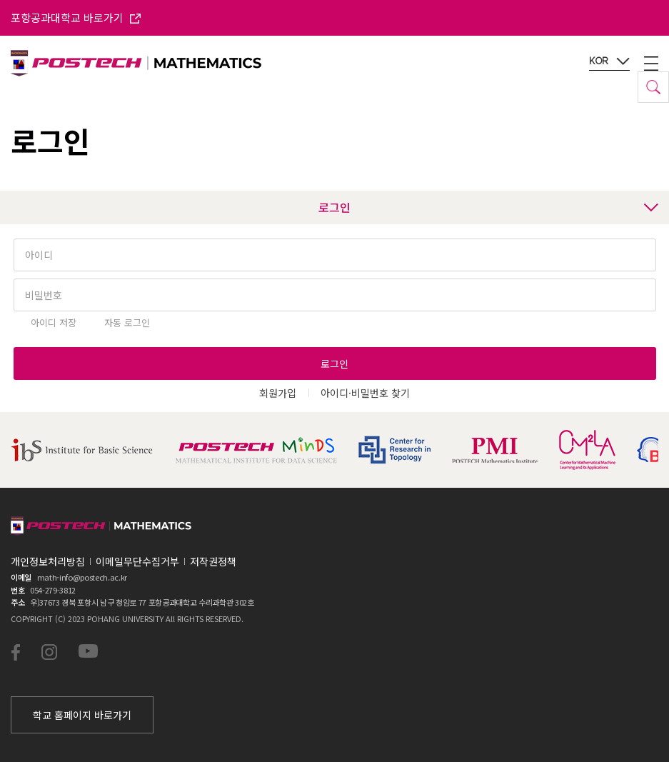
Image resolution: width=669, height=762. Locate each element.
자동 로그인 (127, 322)
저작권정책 (213, 561)
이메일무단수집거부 (137, 561)
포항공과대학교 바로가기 (76, 17)
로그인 (488, 207)
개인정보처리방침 (48, 561)
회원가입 (277, 393)
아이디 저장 (53, 322)
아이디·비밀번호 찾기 (365, 393)
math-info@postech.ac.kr (82, 577)
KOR (609, 61)
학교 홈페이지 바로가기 (82, 715)
